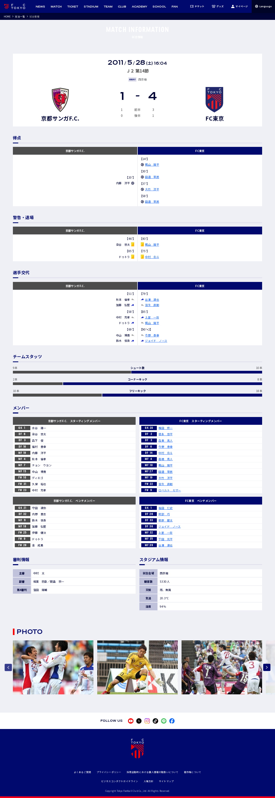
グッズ (218, 6)
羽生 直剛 (152, 305)
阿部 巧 (164, 514)
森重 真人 (165, 440)
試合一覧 (20, 16)
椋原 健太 (165, 520)
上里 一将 (152, 317)
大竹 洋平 (152, 189)
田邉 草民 (152, 177)
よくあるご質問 (82, 772)
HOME (7, 16)
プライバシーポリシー (109, 772)
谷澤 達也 (152, 300)
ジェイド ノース (156, 341)
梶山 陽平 (152, 164)
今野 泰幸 (152, 335)
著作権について (192, 772)
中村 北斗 (152, 257)
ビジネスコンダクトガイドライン (119, 781)
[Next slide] (266, 667)
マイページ (239, 6)
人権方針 (149, 781)
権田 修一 (165, 428)
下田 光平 (165, 539)
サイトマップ (166, 781)
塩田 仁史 (165, 508)
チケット (197, 6)
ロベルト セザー (169, 490)
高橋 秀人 (165, 459)
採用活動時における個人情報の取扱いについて (153, 772)
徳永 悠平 (165, 434)
